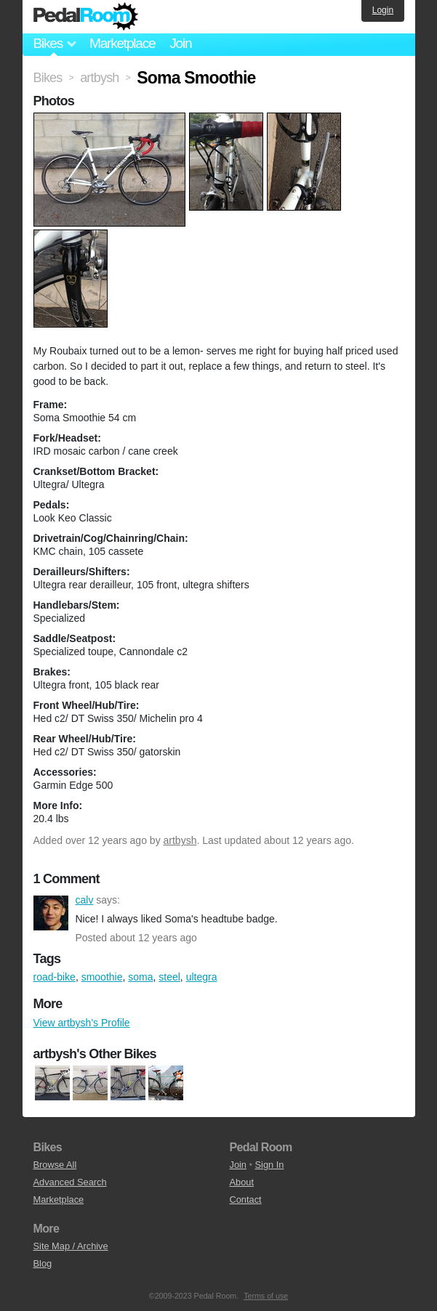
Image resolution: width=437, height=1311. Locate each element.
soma (140, 977)
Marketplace (122, 43)
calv (50, 913)
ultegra (201, 977)
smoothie (102, 977)
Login (382, 10)
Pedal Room (85, 16)
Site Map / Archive (70, 1246)
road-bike (54, 977)
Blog (42, 1263)
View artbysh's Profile (81, 1022)
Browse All (55, 1164)
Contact (246, 1199)
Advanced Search (70, 1182)
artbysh (180, 840)
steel (169, 977)
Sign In (269, 1164)
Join (180, 43)
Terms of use (266, 1295)
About (242, 1182)
